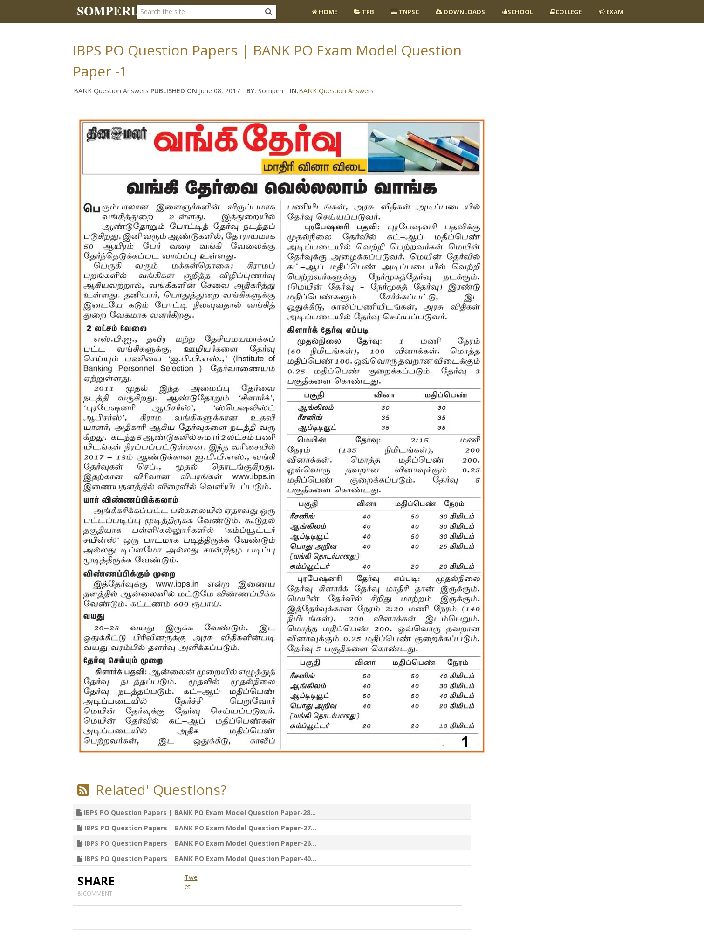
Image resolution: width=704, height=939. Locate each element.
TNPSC (405, 11)
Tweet (191, 882)
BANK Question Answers (336, 90)
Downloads (460, 11)
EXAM (611, 11)
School (517, 11)
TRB (364, 11)
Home (324, 11)
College (566, 11)
